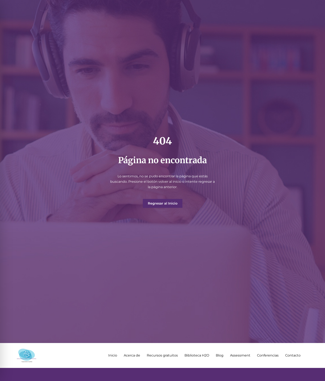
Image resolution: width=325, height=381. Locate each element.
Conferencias (268, 355)
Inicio (112, 355)
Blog (219, 355)
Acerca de (132, 355)
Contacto (293, 355)
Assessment (240, 355)
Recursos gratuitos (162, 355)
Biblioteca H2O (196, 355)
